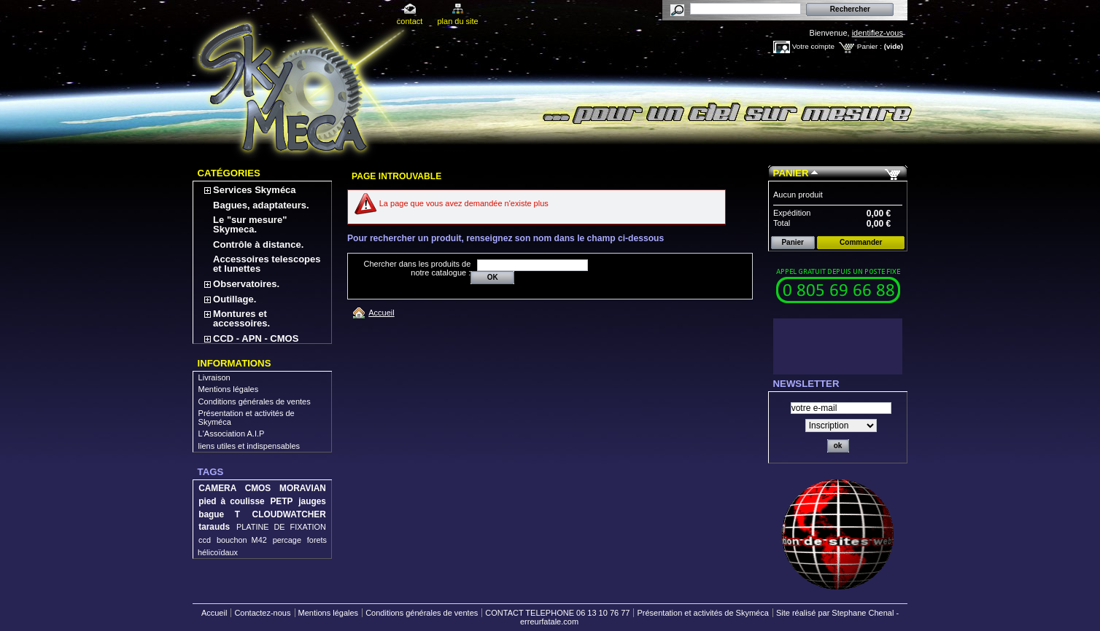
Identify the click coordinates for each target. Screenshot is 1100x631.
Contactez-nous (262, 612)
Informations (234, 363)
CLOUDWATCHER (289, 514)
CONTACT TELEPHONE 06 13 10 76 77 (557, 612)
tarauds (214, 527)
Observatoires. (246, 283)
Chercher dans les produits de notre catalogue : (417, 268)
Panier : (869, 46)
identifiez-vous (877, 32)
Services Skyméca (254, 189)
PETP (281, 501)
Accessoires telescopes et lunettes (266, 264)
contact (409, 21)
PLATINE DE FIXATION (281, 526)
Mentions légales (228, 389)
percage (287, 540)
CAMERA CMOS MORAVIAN (262, 488)
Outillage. (234, 299)
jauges (312, 501)
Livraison (214, 377)
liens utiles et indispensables (249, 446)
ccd (204, 540)
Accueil (381, 312)
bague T (219, 514)
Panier (791, 173)
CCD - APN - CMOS (255, 338)
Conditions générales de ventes (254, 401)
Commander (861, 242)
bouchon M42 (242, 540)
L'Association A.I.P (231, 433)
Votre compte (813, 46)
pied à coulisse (231, 501)
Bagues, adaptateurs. (261, 205)
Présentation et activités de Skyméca (702, 612)
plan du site (457, 21)
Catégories (229, 173)
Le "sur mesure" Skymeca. (250, 224)
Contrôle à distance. (258, 244)
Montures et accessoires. (241, 318)
